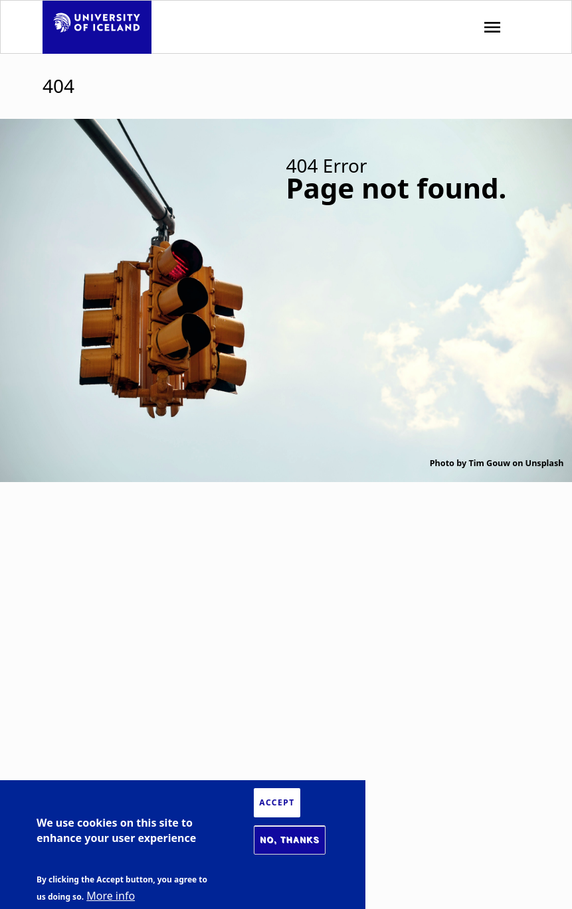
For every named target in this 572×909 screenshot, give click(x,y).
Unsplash (544, 463)
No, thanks (290, 840)
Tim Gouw (489, 463)
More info (110, 895)
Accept (276, 802)
